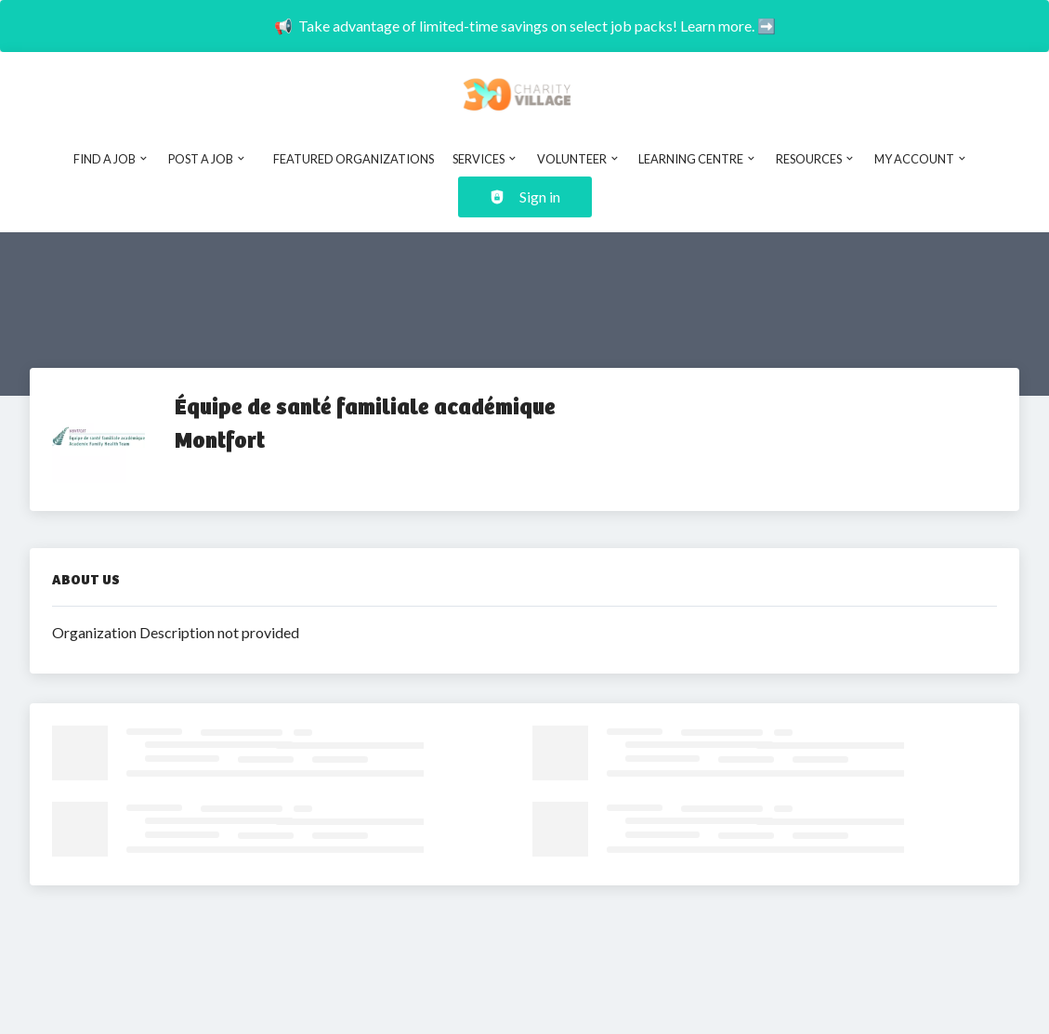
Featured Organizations (353, 158)
